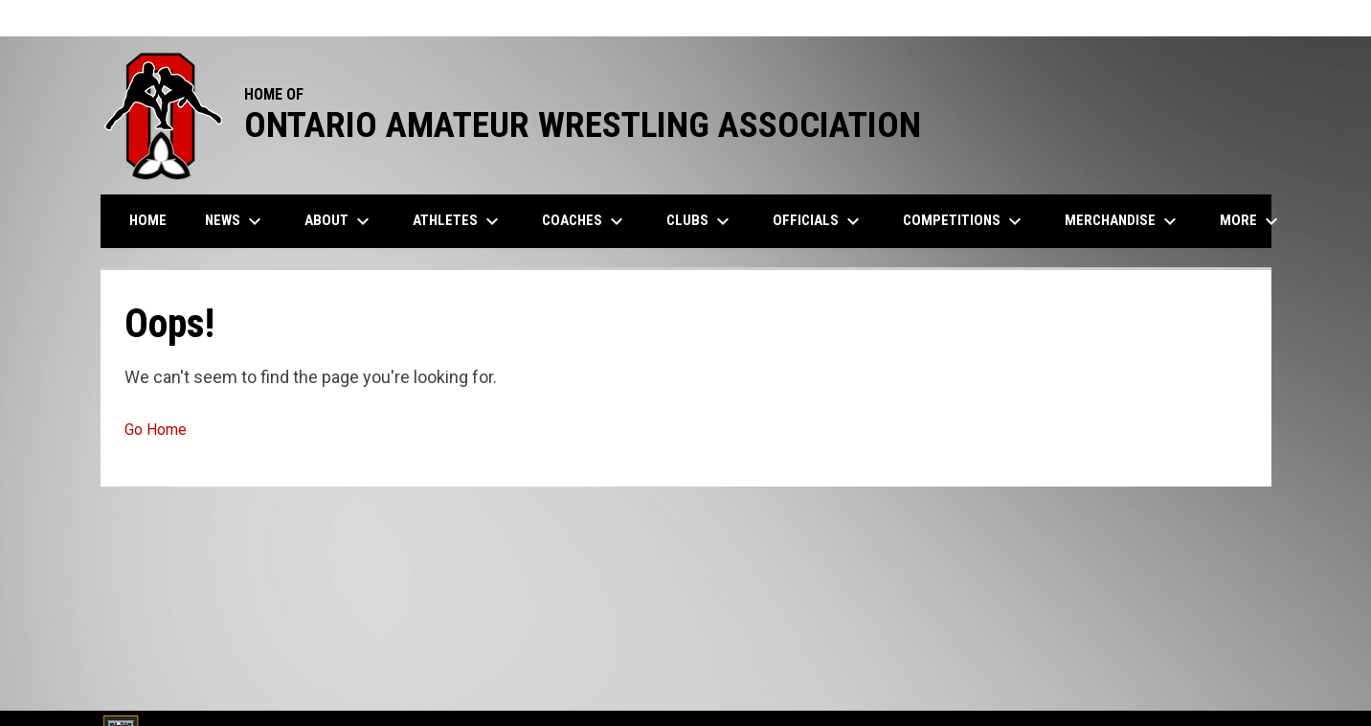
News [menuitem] (235, 221)
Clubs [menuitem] (700, 221)
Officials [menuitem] (819, 221)
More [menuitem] (1251, 221)
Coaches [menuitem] (585, 221)
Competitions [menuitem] (964, 221)
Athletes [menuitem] (458, 221)
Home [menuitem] (148, 220)
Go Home (155, 429)
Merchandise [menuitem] (1123, 221)
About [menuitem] (339, 221)
